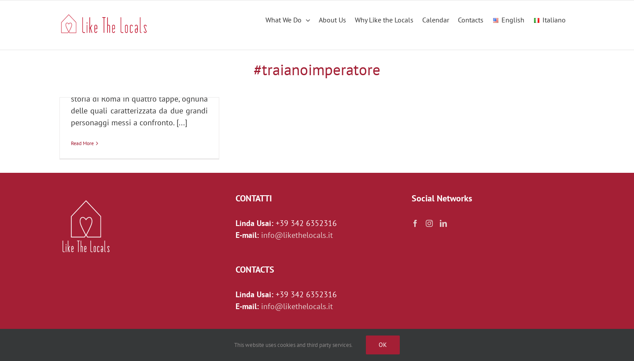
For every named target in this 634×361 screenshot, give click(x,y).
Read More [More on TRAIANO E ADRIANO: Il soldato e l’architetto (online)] (82, 143)
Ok (383, 345)
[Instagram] (429, 223)
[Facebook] (415, 223)
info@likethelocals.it (297, 235)
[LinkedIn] (443, 223)
